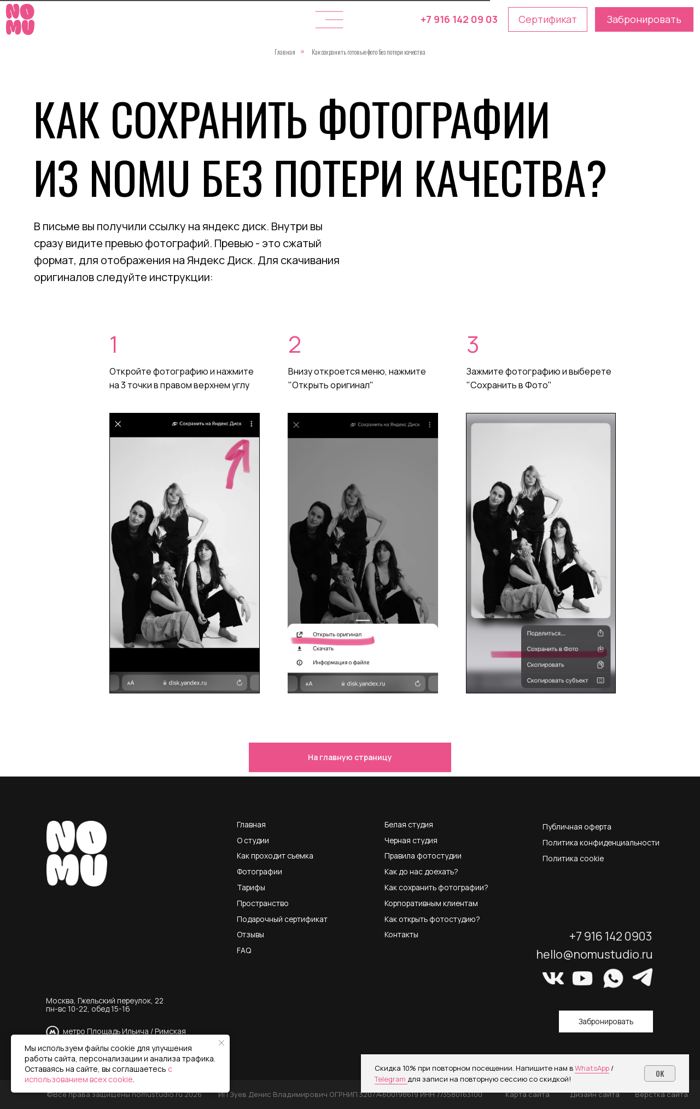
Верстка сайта (661, 1094)
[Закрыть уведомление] (221, 1042)
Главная (285, 51)
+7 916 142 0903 (610, 936)
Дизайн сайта (595, 1094)
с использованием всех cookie (98, 1074)
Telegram (391, 1079)
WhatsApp (592, 1068)
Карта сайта (527, 1094)
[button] (329, 19)
